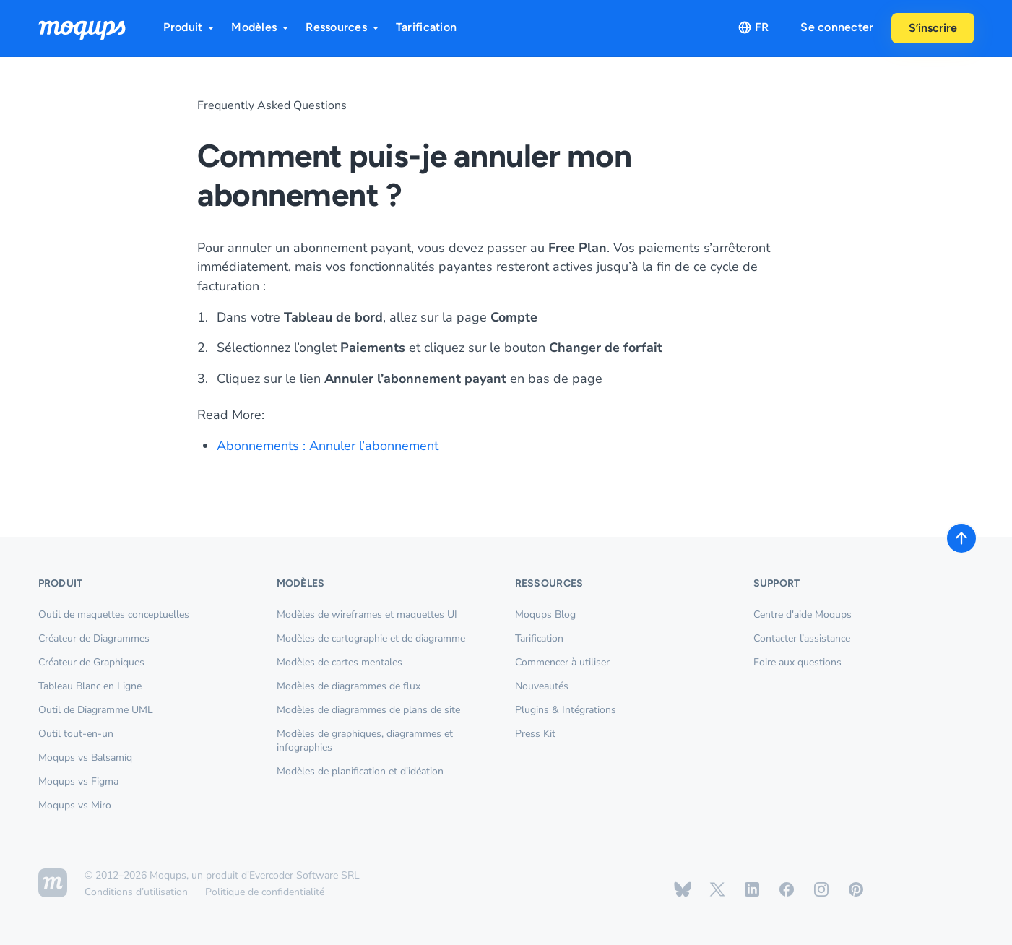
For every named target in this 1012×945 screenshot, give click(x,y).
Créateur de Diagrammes (94, 638)
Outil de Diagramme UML (95, 710)
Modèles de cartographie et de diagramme (371, 638)
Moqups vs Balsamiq (85, 757)
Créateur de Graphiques (91, 662)
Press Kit (535, 734)
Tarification (426, 27)
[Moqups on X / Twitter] (717, 889)
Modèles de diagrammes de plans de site (368, 710)
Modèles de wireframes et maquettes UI (367, 614)
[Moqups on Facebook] (786, 889)
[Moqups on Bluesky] (682, 889)
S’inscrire (933, 28)
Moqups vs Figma (78, 781)
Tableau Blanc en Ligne (90, 686)
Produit (190, 27)
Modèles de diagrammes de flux (348, 686)
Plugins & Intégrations (565, 710)
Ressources (343, 27)
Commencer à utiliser (562, 662)
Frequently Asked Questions (272, 105)
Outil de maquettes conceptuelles (113, 614)
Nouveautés (541, 686)
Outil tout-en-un (75, 734)
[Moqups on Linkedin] (752, 889)
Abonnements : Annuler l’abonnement (327, 445)
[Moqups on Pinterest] (856, 889)
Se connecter (836, 27)
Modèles (261, 27)
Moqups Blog (545, 614)
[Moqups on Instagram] (821, 889)
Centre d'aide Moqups (802, 614)
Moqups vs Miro (74, 805)
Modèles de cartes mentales (339, 662)
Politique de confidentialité (264, 892)
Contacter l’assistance (801, 638)
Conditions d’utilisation (136, 892)
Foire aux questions (797, 662)
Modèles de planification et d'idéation (360, 771)
